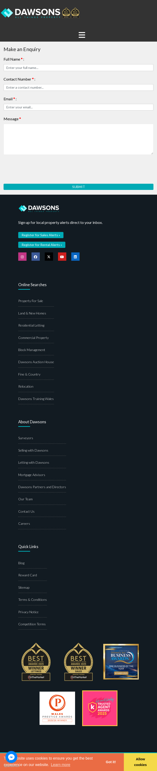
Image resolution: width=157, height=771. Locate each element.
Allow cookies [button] (140, 762)
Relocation (25, 386)
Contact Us (26, 511)
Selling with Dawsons (33, 450)
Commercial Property (33, 338)
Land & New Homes (32, 313)
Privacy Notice (28, 612)
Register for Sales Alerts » (41, 235)
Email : (10, 98)
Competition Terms (32, 624)
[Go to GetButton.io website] (11, 766)
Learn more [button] (60, 765)
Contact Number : (19, 79)
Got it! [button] (111, 762)
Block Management (31, 350)
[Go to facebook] (11, 757)
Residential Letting (31, 325)
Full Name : (14, 59)
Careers (24, 523)
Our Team (25, 499)
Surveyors (25, 438)
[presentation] (40, 167)
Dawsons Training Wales (36, 399)
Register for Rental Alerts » (42, 245)
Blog (21, 563)
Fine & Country (29, 374)
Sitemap (23, 587)
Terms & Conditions (32, 600)
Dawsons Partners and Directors (42, 487)
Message (12, 118)
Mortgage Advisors (31, 475)
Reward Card (27, 575)
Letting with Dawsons (33, 462)
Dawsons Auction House (36, 362)
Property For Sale (30, 301)
